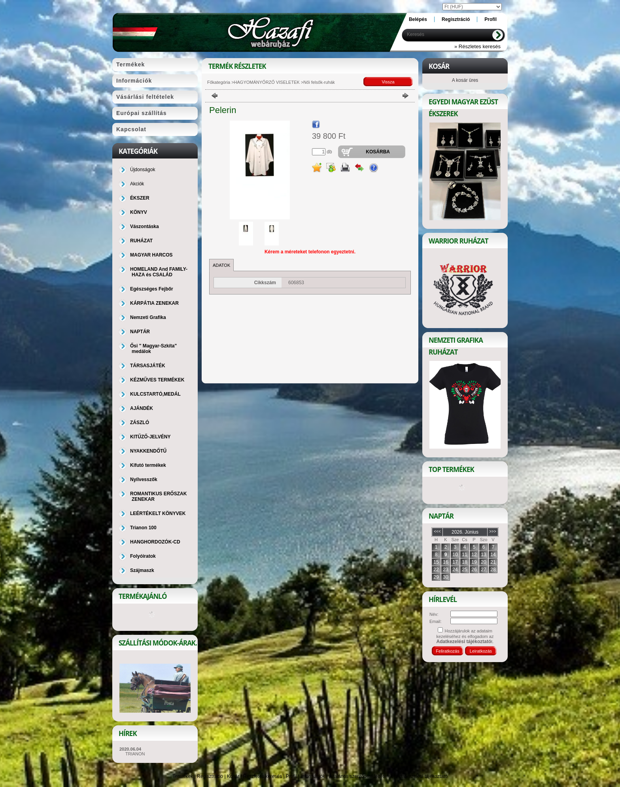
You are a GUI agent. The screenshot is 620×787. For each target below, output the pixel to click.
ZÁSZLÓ (139, 422)
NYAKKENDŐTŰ (148, 451)
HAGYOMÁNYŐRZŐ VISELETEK (267, 82)
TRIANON (135, 753)
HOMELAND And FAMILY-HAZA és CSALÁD (158, 271)
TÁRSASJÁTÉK (147, 365)
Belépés (418, 19)
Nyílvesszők (143, 479)
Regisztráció (210, 776)
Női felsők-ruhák (319, 82)
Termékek (182, 776)
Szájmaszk (142, 570)
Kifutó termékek (148, 465)
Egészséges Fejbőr (151, 289)
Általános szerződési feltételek (361, 776)
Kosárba (378, 152)
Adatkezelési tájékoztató (421, 776)
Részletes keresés (262, 776)
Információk (313, 776)
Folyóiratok (143, 556)
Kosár (233, 776)
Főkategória (218, 82)
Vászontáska (144, 226)
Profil (291, 776)
